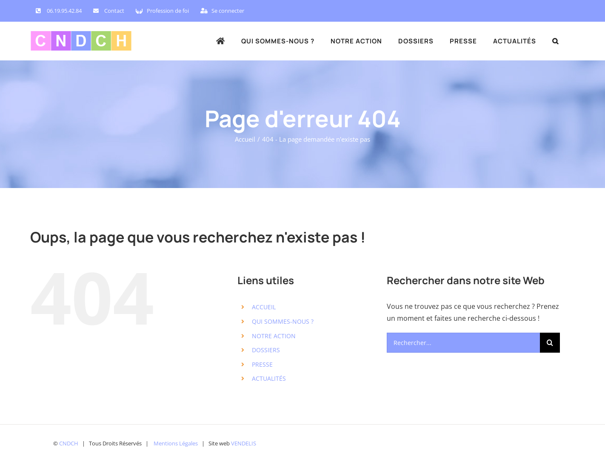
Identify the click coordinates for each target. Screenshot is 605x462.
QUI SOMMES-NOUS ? (283, 321)
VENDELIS (243, 443)
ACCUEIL (264, 307)
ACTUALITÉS (269, 378)
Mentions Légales (176, 443)
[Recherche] (550, 343)
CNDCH (68, 443)
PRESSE (262, 364)
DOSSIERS (266, 350)
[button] (555, 41)
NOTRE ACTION (274, 336)
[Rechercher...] (463, 343)
